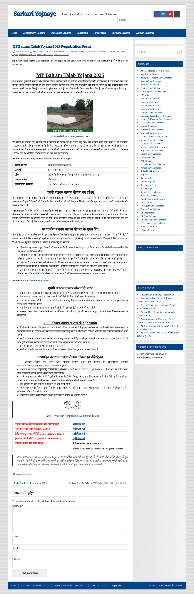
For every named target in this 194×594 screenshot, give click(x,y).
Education (82, 33)
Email (16, 548)
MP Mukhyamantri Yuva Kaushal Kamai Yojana (48, 158)
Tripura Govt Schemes (150, 209)
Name (16, 536)
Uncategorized (147, 212)
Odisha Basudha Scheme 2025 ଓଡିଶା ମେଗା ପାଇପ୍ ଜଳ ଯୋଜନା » (98, 483)
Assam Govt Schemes (150, 81)
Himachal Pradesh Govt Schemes (155, 115)
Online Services (112, 51)
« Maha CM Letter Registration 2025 (29, 483)
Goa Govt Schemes (149, 102)
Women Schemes (145, 33)
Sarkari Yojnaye (34, 13)
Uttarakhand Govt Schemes (153, 219)
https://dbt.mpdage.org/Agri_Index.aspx (35, 365)
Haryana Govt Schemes (151, 112)
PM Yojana (145, 160)
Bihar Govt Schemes (150, 84)
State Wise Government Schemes (35, 586)
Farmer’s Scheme (121, 33)
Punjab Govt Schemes (150, 167)
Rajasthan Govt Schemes (152, 171)
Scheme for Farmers (27, 54)
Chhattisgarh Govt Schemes (153, 91)
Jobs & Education (148, 126)
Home (13, 33)
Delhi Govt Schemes (150, 98)
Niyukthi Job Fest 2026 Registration (157, 294)
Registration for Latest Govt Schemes (70, 586)
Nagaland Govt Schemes (151, 150)
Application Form (148, 74)
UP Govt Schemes (148, 216)
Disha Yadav (38, 51)
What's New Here (61, 54)
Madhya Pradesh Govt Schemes (92, 51)
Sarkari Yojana (147, 178)
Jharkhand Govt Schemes (152, 122)
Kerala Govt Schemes (150, 133)
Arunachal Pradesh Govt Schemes (156, 77)
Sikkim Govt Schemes (150, 192)
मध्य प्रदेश (16, 81)
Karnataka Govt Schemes (152, 129)
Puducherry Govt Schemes (152, 164)
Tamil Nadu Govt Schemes (152, 199)
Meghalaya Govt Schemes (152, 147)
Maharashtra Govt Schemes (153, 140)
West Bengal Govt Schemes (153, 223)
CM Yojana (53, 51)
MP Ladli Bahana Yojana (36, 280)
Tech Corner (146, 202)
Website (16, 559)
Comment (17, 506)
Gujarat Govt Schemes (150, 109)
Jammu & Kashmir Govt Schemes (156, 119)
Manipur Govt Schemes (151, 143)
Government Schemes (68, 51)
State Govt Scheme (61, 33)
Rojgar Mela (100, 33)
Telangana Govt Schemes (152, 205)
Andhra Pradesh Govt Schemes (154, 70)
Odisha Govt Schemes (150, 153)
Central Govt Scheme (34, 33)
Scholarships (146, 188)
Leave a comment (23, 474)
